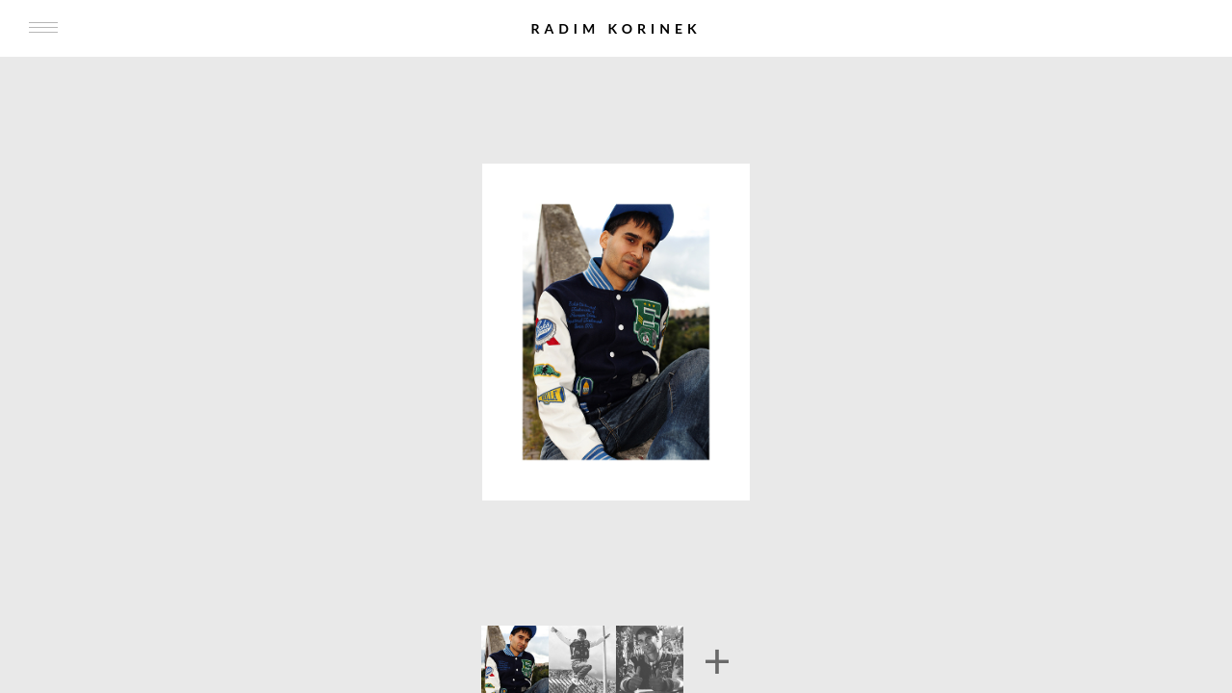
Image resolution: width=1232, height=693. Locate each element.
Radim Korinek (615, 28)
